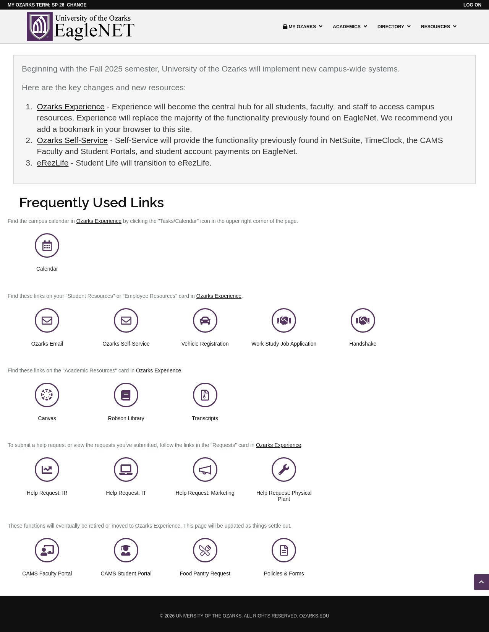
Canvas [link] (47, 418)
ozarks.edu (314, 616)
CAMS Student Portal (125, 573)
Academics (351, 26)
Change (77, 5)
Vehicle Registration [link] (205, 344)
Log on (472, 5)
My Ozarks (302, 26)
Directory (395, 26)
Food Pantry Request (205, 573)
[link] (47, 248)
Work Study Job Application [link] (283, 344)
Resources (439, 26)
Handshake (363, 344)
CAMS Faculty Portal (47, 573)
